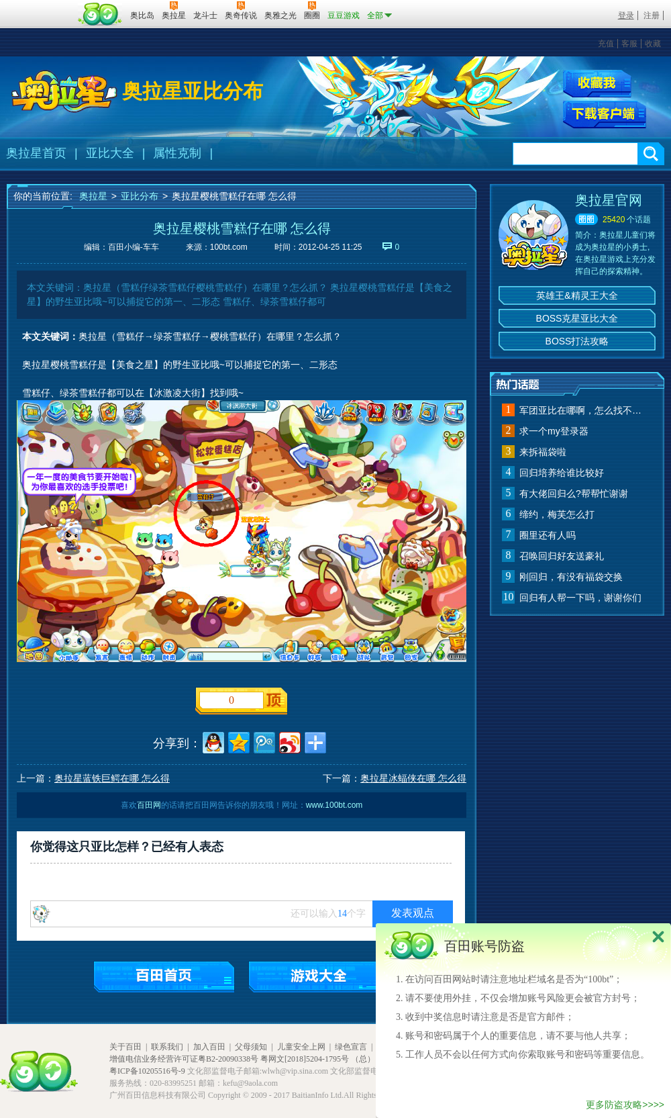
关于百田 (125, 1047)
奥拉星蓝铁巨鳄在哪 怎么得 (112, 778)
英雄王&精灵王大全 (576, 295)
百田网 (100, 14)
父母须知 (251, 1047)
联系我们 (167, 1047)
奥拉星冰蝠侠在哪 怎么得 (413, 778)
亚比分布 (139, 196)
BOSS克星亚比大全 (577, 318)
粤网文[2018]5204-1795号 (304, 1059)
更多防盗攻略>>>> (625, 1104)
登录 (626, 15)
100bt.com (229, 247)
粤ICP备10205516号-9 (147, 1071)
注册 (651, 15)
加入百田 (209, 1047)
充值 (606, 43)
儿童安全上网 (301, 1047)
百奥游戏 (40, 6)
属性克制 (177, 153)
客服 (629, 43)
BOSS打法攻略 (577, 341)
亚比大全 (110, 153)
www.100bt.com (334, 805)
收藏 (653, 43)
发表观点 (412, 913)
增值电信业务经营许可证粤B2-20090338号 (183, 1059)
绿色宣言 (351, 1047)
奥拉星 (93, 196)
